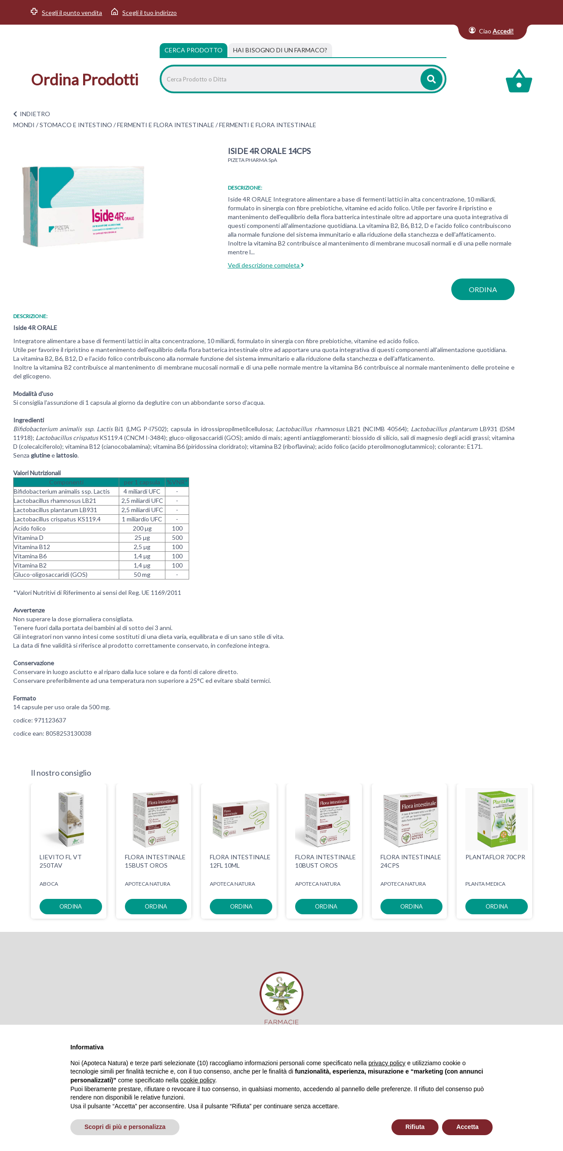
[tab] (280, 50)
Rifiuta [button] (415, 1126)
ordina (483, 289)
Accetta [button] (467, 1126)
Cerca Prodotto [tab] (194, 50)
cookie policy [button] (197, 1080)
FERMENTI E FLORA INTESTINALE (165, 124)
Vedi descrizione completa (266, 265)
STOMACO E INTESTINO (76, 124)
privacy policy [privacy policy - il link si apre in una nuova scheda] (387, 1063)
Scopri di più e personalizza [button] (124, 1126)
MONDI (24, 124)
